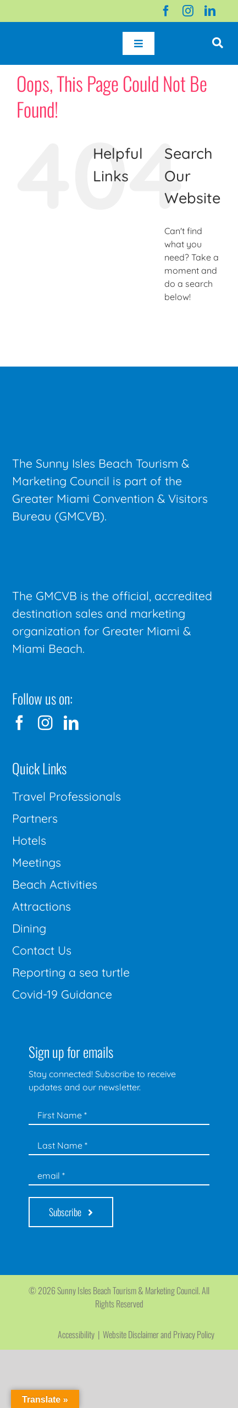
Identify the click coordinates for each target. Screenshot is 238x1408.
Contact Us (41, 950)
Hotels (29, 840)
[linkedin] (209, 10)
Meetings (36, 862)
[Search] (176, 326)
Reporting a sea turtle (71, 972)
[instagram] (187, 10)
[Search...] (193, 326)
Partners (35, 818)
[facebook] (165, 10)
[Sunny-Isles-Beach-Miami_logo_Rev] (94, 389)
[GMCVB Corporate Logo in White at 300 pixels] (94, 549)
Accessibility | (80, 1334)
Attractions (41, 906)
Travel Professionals (66, 796)
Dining (29, 928)
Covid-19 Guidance (62, 994)
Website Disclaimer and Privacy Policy (158, 1334)
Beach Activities (54, 884)
